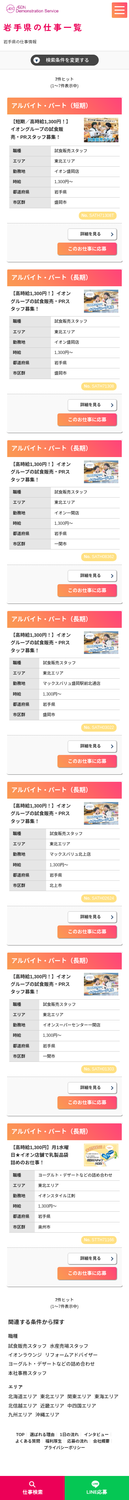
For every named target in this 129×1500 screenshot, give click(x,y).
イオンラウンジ (25, 1355)
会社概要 (101, 1441)
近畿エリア (52, 1406)
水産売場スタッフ (69, 1346)
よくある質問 (27, 1441)
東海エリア (106, 1396)
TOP (20, 1434)
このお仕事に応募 (87, 249)
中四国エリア (81, 1406)
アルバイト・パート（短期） (51, 105)
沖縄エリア (47, 1415)
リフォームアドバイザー (71, 1355)
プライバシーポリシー (64, 1447)
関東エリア (79, 1396)
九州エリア (20, 1415)
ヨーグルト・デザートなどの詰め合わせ (51, 1364)
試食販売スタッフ (27, 1346)
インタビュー (96, 1434)
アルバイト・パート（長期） (51, 277)
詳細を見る (90, 234)
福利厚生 (53, 1441)
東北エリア (52, 1396)
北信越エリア (22, 1406)
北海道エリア (22, 1396)
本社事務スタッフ (27, 1373)
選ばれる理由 (42, 1434)
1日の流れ (69, 1434)
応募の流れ (77, 1441)
